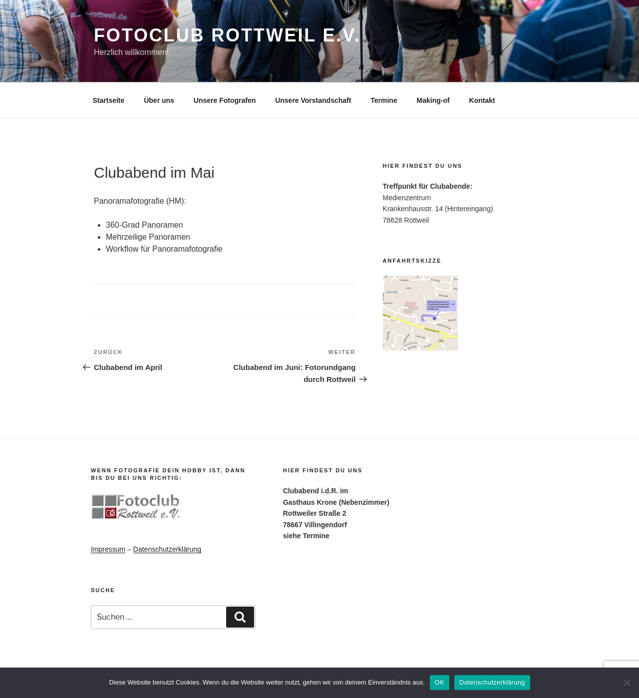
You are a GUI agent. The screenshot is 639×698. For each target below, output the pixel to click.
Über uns (159, 100)
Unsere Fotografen (225, 100)
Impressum (108, 549)
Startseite (109, 100)
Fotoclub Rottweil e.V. (227, 35)
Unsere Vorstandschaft (313, 100)
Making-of (433, 100)
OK (439, 682)
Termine (383, 100)
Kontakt (482, 100)
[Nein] (627, 683)
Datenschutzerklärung (167, 549)
